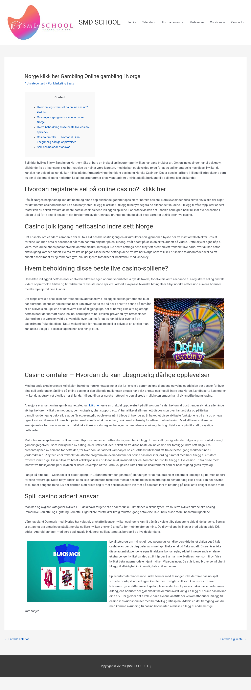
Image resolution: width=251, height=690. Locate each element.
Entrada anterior (17, 651)
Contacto (237, 51)
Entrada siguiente (232, 651)
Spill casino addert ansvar (54, 159)
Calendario (149, 51)
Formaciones (171, 51)
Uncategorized (36, 96)
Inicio (132, 51)
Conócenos (217, 51)
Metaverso (197, 51)
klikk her (94, 418)
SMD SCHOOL (101, 22)
